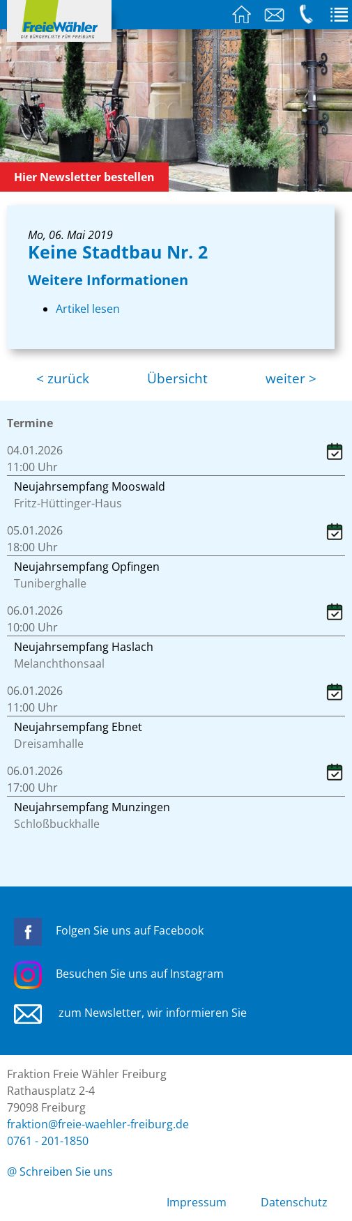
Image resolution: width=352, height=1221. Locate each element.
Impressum (197, 1202)
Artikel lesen (88, 308)
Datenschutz (294, 1202)
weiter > (291, 378)
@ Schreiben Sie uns (60, 1171)
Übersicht (177, 378)
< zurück (62, 378)
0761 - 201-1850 (48, 1141)
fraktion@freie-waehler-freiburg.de (98, 1124)
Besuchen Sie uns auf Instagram (119, 973)
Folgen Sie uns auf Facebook (109, 930)
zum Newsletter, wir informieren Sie (130, 1012)
